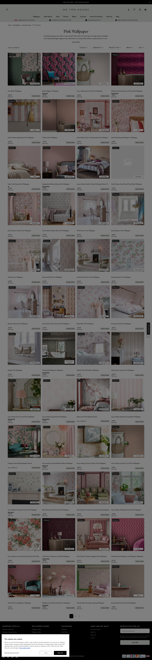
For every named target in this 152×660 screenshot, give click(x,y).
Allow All (60, 653)
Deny (46, 653)
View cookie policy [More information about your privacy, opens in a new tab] (24, 648)
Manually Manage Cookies (11, 653)
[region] (35, 645)
